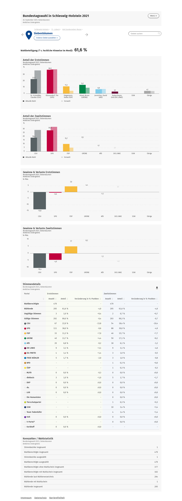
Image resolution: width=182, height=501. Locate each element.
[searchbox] (144, 33)
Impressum (26, 497)
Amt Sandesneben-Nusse (72, 29)
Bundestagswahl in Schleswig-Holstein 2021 (56, 16)
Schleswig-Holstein (41, 29)
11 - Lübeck (55, 29)
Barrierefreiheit (57, 497)
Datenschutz (40, 497)
